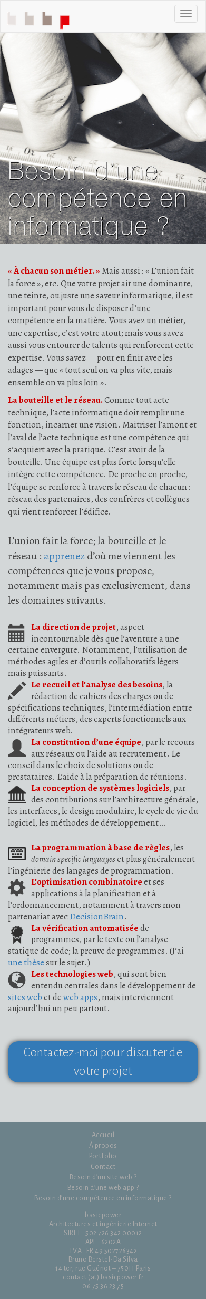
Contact (103, 1166)
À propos (103, 1145)
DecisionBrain (97, 916)
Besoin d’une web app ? (103, 1187)
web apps (80, 997)
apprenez (64, 556)
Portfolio (103, 1156)
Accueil (40, 19)
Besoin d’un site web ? (103, 1177)
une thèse (26, 962)
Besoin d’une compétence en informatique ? (103, 1198)
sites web (25, 997)
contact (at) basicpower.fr (103, 1277)
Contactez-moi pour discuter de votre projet (103, 1062)
